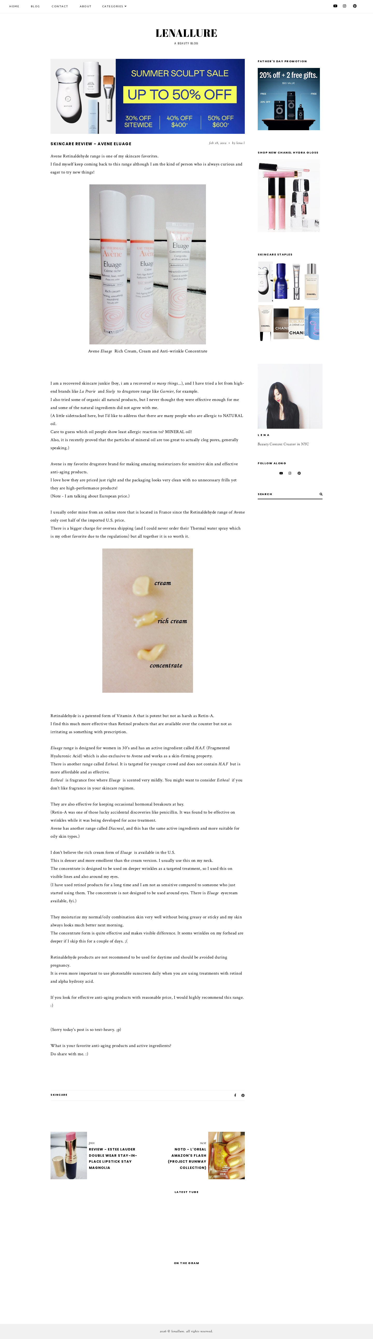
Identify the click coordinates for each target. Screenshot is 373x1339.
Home (14, 6)
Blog (35, 6)
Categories (113, 6)
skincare (59, 1095)
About (86, 6)
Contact (60, 6)
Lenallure (187, 33)
